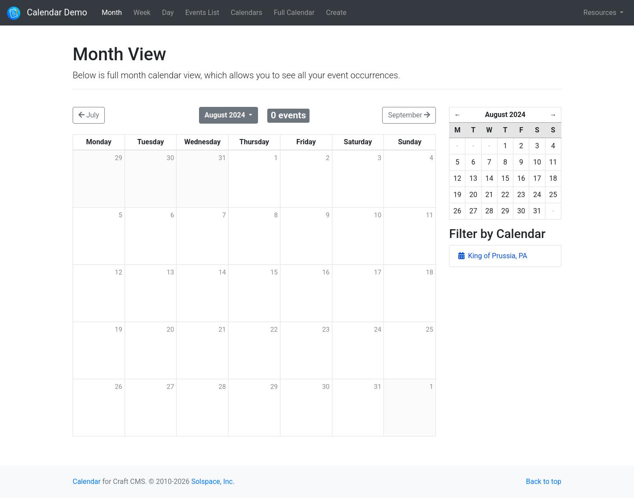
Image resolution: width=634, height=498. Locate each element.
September (409, 115)
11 (429, 215)
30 (326, 387)
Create (336, 12)
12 (118, 272)
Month (112, 12)
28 (222, 387)
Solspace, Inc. (212, 481)
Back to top (543, 481)
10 (377, 215)
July (88, 115)
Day (168, 12)
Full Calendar (294, 12)
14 (222, 272)
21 (222, 329)
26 (118, 387)
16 (326, 272)
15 (274, 272)
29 (274, 387)
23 (326, 329)
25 (429, 329)
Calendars (246, 12)
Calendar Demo (47, 13)
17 (377, 272)
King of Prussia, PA (492, 256)
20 (170, 329)
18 (429, 272)
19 (118, 329)
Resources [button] (600, 12)
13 (170, 272)
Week (142, 12)
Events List (202, 12)
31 (377, 387)
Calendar (86, 481)
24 (377, 329)
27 (170, 387)
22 (274, 329)
